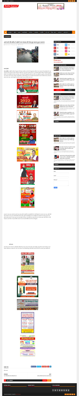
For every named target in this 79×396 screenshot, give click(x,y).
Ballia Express (58, 60)
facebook (44, 380)
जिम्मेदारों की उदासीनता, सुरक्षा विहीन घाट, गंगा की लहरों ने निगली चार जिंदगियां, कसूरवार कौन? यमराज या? (67, 80)
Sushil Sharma (18, 394)
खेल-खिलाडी (24, 32)
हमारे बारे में (66, 32)
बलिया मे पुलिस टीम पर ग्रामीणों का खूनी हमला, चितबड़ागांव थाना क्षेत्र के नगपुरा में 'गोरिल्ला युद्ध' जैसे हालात (67, 85)
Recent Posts (59, 90)
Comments (70, 90)
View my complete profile (58, 62)
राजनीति (41, 32)
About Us (7, 1)
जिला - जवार (53, 32)
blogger (49, 380)
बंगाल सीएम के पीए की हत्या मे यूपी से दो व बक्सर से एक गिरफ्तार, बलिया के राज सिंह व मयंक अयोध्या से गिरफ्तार (67, 148)
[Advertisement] (39, 20)
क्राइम (19, 32)
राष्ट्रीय (15, 32)
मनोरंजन (30, 32)
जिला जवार (21, 44)
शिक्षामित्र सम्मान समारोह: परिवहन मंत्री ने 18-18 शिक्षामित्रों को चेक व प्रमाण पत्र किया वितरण (67, 73)
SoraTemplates (8, 394)
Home (4, 1)
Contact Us (12, 1)
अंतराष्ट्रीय (10, 32)
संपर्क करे (59, 32)
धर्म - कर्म (47, 32)
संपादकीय (36, 32)
